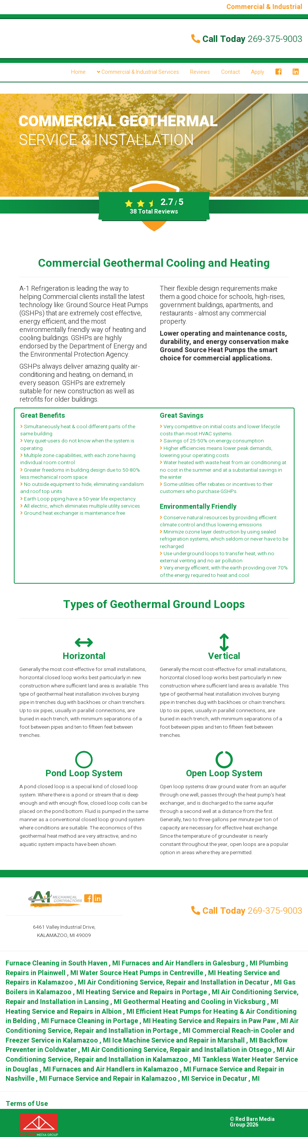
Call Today (246, 39)
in (64, 963)
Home (78, 72)
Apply (257, 72)
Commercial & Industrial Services (138, 72)
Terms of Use (27, 1104)
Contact (230, 72)
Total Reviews (154, 211)
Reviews (200, 72)
